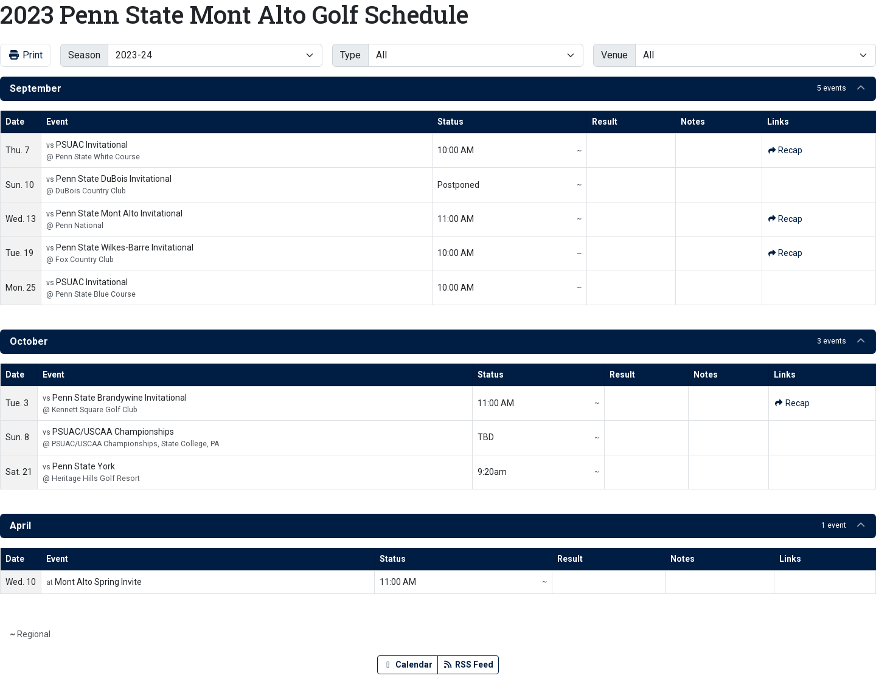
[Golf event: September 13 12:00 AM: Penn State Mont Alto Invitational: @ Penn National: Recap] (784, 219)
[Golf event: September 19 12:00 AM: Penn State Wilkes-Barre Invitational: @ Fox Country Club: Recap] (784, 253)
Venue (614, 55)
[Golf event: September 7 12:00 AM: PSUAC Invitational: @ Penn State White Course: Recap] (784, 150)
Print (25, 55)
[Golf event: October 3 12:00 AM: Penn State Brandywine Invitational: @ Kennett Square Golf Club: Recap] (791, 403)
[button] (438, 89)
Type (350, 55)
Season (84, 55)
